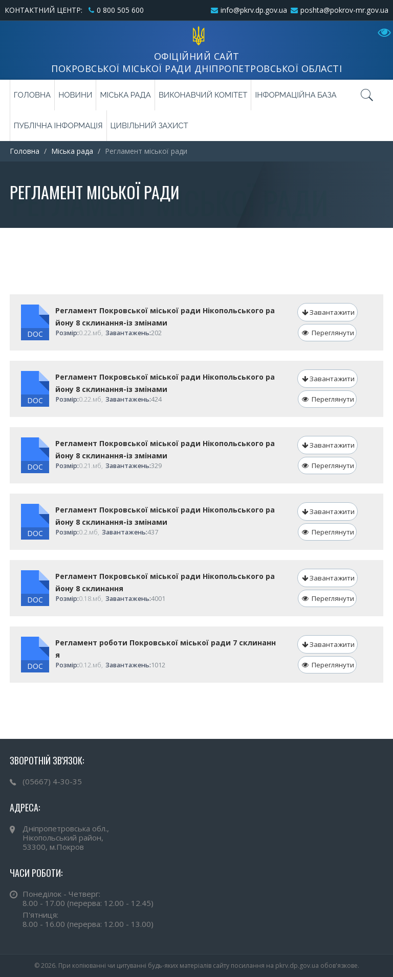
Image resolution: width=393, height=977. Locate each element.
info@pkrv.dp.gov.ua (254, 10)
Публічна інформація (58, 125)
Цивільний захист (149, 125)
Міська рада (125, 95)
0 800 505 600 (120, 10)
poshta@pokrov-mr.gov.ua (344, 10)
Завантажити (328, 312)
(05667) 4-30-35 (52, 781)
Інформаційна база (295, 95)
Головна (32, 95)
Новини (75, 95)
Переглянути (328, 332)
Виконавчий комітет (203, 95)
